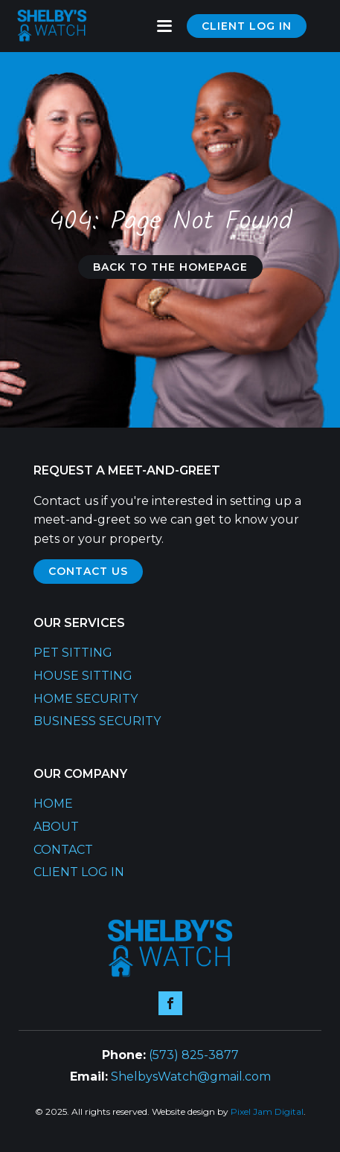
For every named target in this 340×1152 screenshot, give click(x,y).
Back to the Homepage (170, 267)
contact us (88, 571)
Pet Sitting (72, 653)
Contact (63, 850)
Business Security (97, 721)
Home (53, 804)
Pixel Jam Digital (267, 1111)
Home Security (85, 699)
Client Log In (78, 872)
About (56, 827)
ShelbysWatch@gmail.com (191, 1076)
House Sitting (82, 676)
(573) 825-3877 (194, 1055)
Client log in (247, 26)
